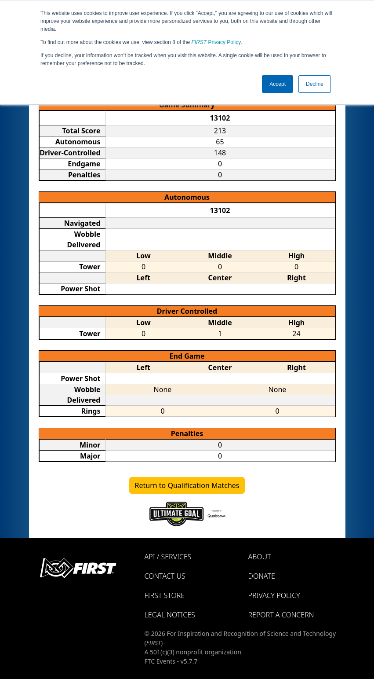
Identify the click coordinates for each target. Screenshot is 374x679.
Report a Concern (281, 615)
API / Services (168, 557)
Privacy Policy (216, 42)
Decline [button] (314, 84)
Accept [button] (277, 84)
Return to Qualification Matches (187, 485)
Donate (261, 576)
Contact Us (165, 576)
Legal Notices (170, 615)
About (259, 557)
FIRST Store (165, 595)
